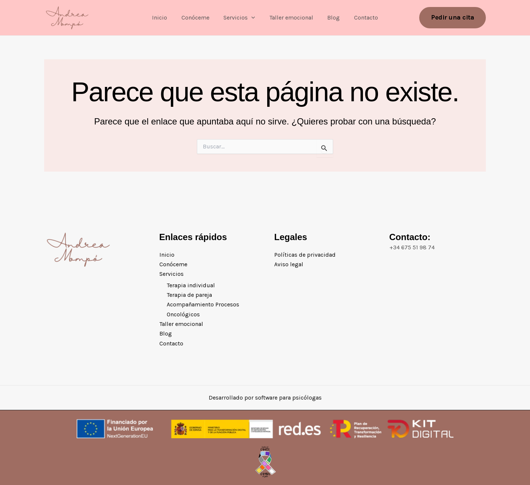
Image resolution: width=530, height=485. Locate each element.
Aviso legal (288, 264)
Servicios (241, 17)
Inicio (165, 17)
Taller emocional (290, 17)
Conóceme (199, 17)
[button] (253, 17)
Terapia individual (191, 285)
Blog (330, 17)
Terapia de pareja (189, 294)
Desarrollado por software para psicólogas (265, 397)
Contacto (360, 17)
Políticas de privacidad (305, 254)
